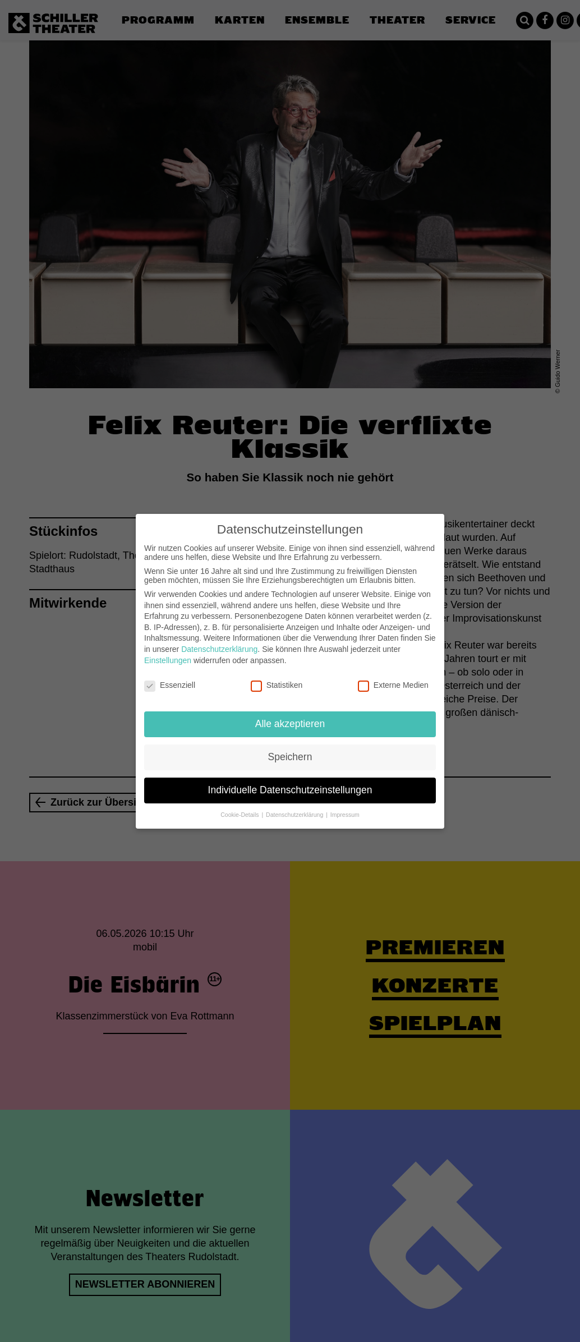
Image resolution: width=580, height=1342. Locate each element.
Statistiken (277, 677)
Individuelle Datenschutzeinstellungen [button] (290, 782)
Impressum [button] (345, 806)
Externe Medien (393, 677)
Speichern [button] (290, 749)
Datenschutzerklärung (219, 641)
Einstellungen (167, 652)
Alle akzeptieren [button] (290, 715)
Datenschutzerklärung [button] (295, 806)
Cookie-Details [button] (240, 806)
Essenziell (169, 677)
